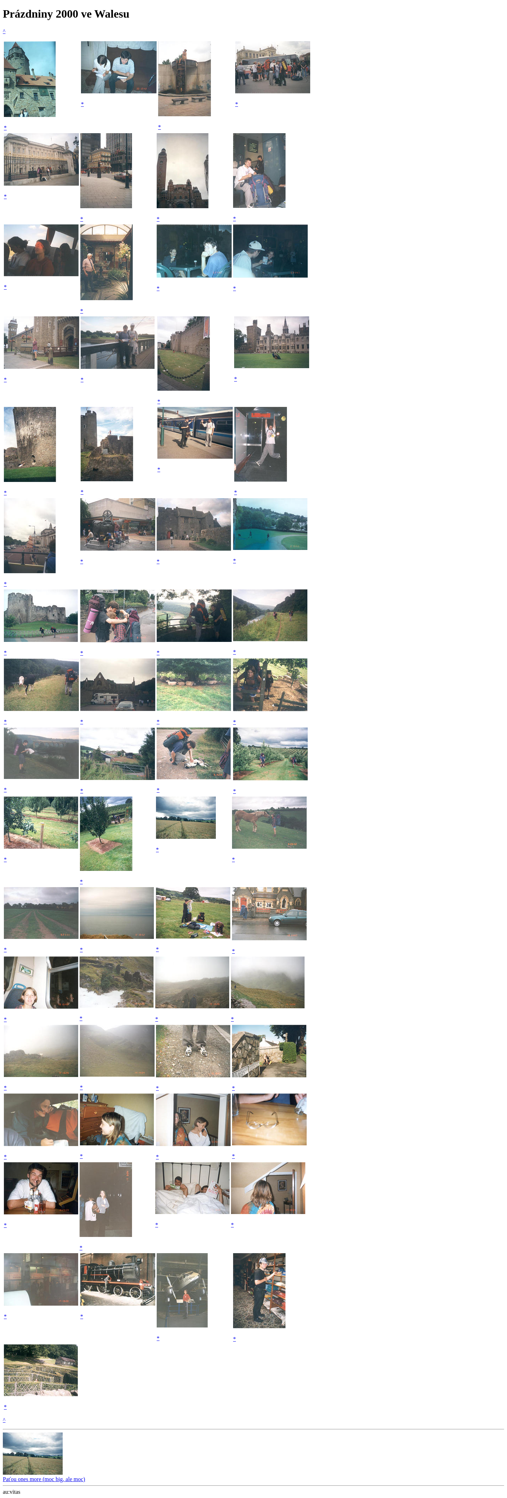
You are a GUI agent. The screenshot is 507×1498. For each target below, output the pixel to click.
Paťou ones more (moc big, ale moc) (44, 1476)
